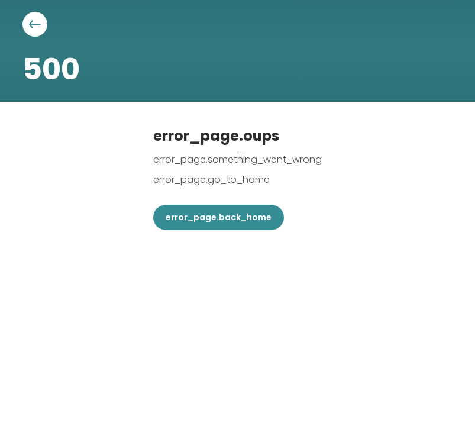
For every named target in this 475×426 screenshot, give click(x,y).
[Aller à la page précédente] (34, 24)
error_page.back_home (219, 217)
